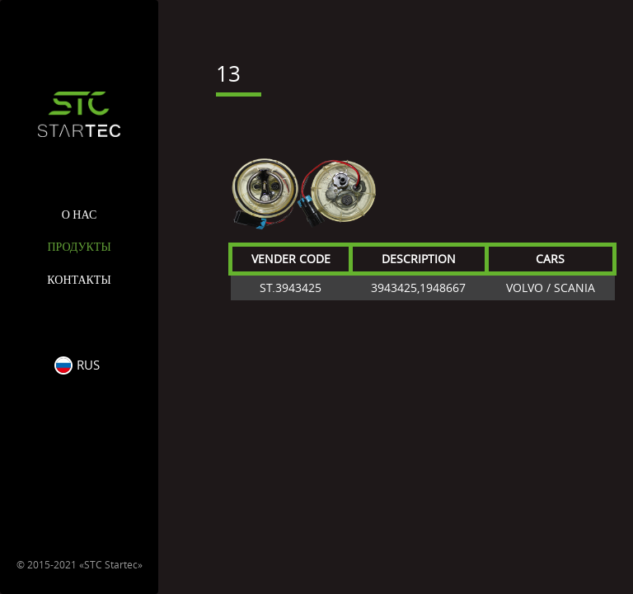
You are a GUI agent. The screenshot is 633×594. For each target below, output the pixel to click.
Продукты (78, 247)
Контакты (78, 280)
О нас (79, 215)
